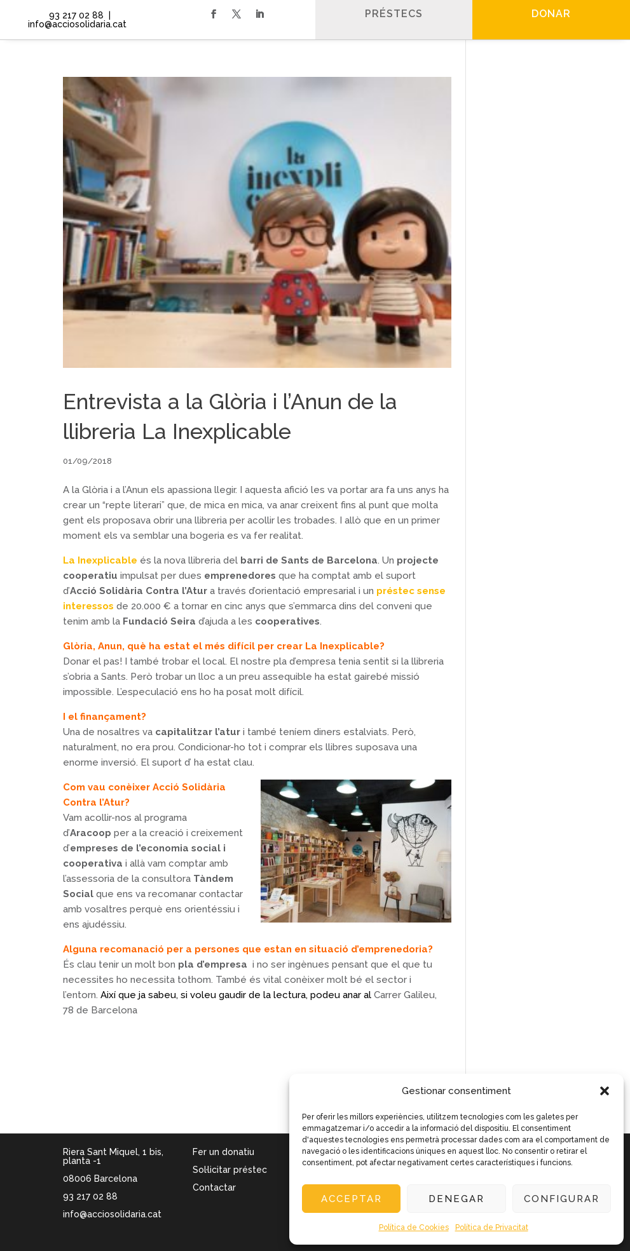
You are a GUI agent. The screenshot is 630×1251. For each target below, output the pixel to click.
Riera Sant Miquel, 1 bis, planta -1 (113, 1156)
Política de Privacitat (491, 1227)
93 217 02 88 (74, 15)
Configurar (561, 1199)
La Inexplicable (101, 560)
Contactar (214, 1187)
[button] (604, 1091)
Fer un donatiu (223, 1152)
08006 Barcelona (100, 1178)
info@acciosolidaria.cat (112, 1214)
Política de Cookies (414, 1227)
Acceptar (351, 1199)
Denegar (456, 1199)
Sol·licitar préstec (230, 1170)
